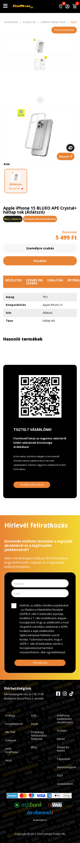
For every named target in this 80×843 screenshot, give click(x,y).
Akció (8, 760)
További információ (32, 484)
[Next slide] (40, 99)
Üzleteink (10, 740)
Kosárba (40, 261)
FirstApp (10, 715)
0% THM (10, 732)
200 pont (65, 156)
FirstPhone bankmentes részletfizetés (65, 719)
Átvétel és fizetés (63, 748)
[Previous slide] (40, 45)
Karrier (61, 739)
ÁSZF (60, 775)
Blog (34, 747)
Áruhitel (61, 730)
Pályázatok (63, 759)
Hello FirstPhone (11, 750)
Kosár (34, 724)
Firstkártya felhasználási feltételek (39, 735)
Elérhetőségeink (66, 767)
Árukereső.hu (40, 820)
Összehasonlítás (64, 30)
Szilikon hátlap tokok (53, 22)
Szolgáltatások (14, 724)
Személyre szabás (40, 248)
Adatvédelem (65, 784)
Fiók (33, 715)
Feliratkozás (40, 663)
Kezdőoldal (11, 22)
